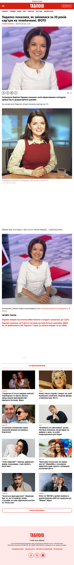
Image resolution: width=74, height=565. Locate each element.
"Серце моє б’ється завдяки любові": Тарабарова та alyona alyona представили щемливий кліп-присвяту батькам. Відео (18, 396)
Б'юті (24, 11)
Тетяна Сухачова (8, 24)
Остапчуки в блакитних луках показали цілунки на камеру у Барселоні (15, 430)
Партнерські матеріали (44, 549)
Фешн (19, 11)
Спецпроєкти (48, 11)
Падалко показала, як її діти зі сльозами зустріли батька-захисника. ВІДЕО (35, 323)
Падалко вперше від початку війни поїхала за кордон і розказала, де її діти (35, 320)
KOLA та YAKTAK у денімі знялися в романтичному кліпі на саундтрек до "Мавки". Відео (55, 498)
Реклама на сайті (18, 549)
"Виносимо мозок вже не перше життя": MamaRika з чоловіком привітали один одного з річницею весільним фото (54, 465)
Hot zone (39, 11)
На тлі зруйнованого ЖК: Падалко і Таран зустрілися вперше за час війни (34, 325)
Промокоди (58, 549)
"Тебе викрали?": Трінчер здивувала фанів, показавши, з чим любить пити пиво (18, 464)
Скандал (13, 11)
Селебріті (5, 11)
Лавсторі (31, 11)
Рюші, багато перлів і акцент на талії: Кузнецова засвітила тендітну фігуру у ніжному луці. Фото (55, 395)
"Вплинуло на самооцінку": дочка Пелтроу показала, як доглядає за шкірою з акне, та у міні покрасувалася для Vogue (54, 431)
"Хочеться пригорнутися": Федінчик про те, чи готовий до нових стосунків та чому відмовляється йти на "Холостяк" (18, 499)
